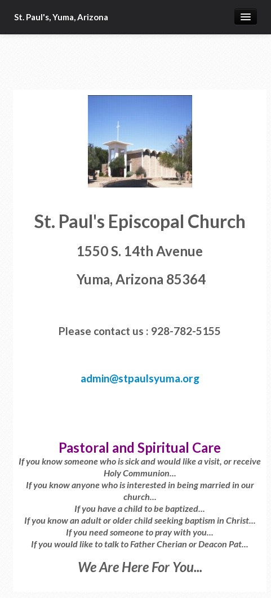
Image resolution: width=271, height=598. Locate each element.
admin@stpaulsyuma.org (140, 378)
